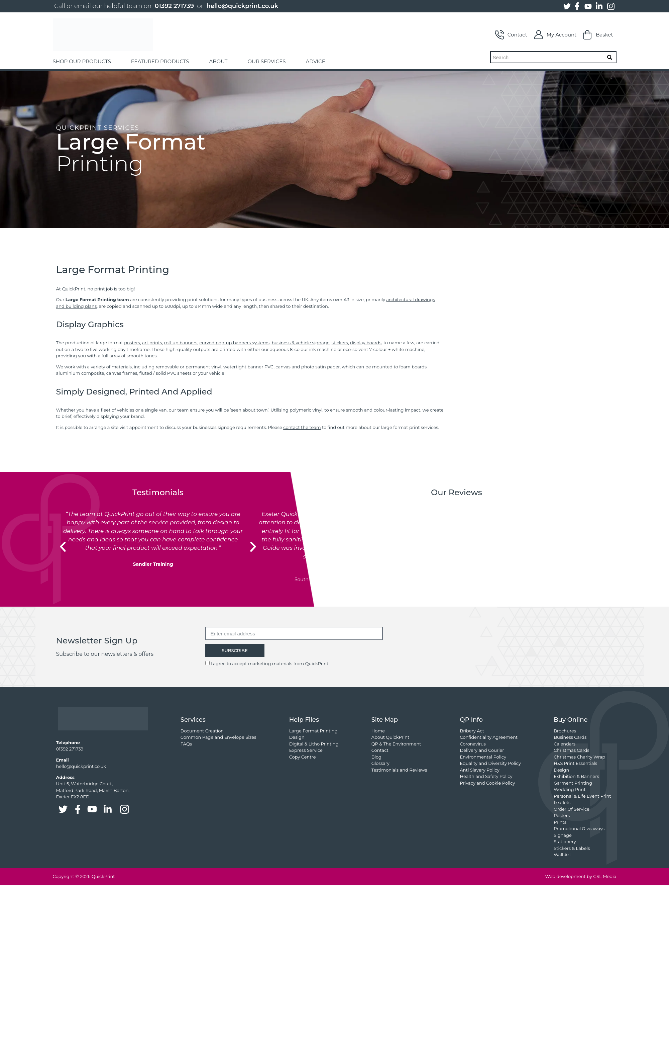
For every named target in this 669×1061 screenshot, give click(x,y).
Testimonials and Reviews (399, 770)
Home (378, 730)
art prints (152, 342)
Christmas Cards (571, 750)
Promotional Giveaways (579, 828)
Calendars (564, 743)
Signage (563, 835)
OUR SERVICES (266, 61)
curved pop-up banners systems (235, 342)
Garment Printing (573, 783)
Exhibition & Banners (576, 776)
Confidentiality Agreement (489, 737)
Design (297, 737)
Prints (560, 822)
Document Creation (202, 730)
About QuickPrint (390, 737)
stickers (340, 342)
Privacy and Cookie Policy (487, 783)
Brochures (565, 730)
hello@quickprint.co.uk (242, 6)
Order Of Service (571, 809)
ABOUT (218, 61)
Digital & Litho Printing (314, 743)
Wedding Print (570, 789)
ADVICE (315, 61)
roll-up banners (181, 342)
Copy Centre (302, 757)
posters (132, 342)
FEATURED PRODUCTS (160, 61)
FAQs (186, 743)
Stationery (565, 841)
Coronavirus (473, 743)
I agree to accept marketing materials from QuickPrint (269, 663)
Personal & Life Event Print (582, 796)
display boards (365, 342)
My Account (555, 34)
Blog (376, 757)
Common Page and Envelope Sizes (218, 737)
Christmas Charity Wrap (579, 757)
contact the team (302, 427)
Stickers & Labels (572, 848)
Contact (511, 34)
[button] (63, 546)
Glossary (380, 763)
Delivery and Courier (482, 750)
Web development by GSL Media (580, 876)
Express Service (306, 750)
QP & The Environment (396, 743)
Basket (598, 34)
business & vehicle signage (300, 342)
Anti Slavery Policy (479, 770)
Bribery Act (472, 730)
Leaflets (562, 802)
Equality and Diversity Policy (490, 763)
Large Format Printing (313, 730)
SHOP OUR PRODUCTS (82, 61)
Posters (562, 815)
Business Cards (570, 737)
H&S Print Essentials (575, 763)
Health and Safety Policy (486, 776)
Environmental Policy (483, 757)
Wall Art (562, 854)
